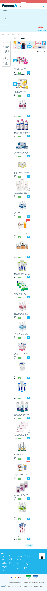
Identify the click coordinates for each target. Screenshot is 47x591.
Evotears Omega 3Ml (19, 454)
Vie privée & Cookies (11, 559)
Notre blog (11, 556)
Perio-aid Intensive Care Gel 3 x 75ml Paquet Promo (21, 536)
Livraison (3, 556)
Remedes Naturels (19, 564)
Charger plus (29, 545)
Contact (10, 555)
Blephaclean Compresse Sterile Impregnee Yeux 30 (21, 254)
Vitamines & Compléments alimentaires (9, 21)
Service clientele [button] (41, 1)
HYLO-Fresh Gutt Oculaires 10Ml (21, 515)
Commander (4, 555)
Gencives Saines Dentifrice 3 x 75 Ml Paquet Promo (22, 354)
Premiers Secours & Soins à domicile (26, 565)
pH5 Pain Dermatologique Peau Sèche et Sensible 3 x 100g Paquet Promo (22, 435)
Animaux (19, 568)
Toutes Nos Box (6, 63)
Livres (25, 568)
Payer (3, 558)
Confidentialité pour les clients (4, 567)
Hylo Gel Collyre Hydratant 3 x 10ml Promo (21, 213)
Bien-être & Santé (5, 24)
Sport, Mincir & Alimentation (27, 557)
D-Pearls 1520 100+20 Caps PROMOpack (20, 475)
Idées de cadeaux (7, 51)
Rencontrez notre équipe (11, 564)
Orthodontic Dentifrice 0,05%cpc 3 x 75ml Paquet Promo (22, 274)
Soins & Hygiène (4, 18)
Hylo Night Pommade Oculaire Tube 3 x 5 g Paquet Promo (21, 153)
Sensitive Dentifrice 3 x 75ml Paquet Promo (21, 395)
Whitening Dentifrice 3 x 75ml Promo (22, 374)
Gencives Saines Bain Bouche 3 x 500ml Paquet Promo (22, 133)
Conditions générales (11, 561)
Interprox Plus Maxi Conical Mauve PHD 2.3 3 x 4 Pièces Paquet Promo (22, 495)
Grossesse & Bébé (19, 561)
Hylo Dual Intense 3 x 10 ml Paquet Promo (22, 113)
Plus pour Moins (6, 55)
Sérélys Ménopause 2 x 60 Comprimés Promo (20, 69)
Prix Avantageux (8, 59)
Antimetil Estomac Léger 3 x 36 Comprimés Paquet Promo (21, 294)
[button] (28, 72)
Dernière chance (7, 47)
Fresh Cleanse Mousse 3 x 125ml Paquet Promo (21, 415)
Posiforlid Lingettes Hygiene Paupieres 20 (20, 92)
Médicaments (4, 14)
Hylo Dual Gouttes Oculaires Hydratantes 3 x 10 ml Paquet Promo (21, 314)
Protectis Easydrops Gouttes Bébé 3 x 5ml (22, 173)
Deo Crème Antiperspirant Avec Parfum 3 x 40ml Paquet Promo (21, 193)
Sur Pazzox (11, 553)
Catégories (4, 10)
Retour (3, 559)
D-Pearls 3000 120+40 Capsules (21, 233)
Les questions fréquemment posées (4, 562)
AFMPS (3, 570)
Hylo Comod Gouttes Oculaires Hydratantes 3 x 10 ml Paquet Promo (21, 334)
